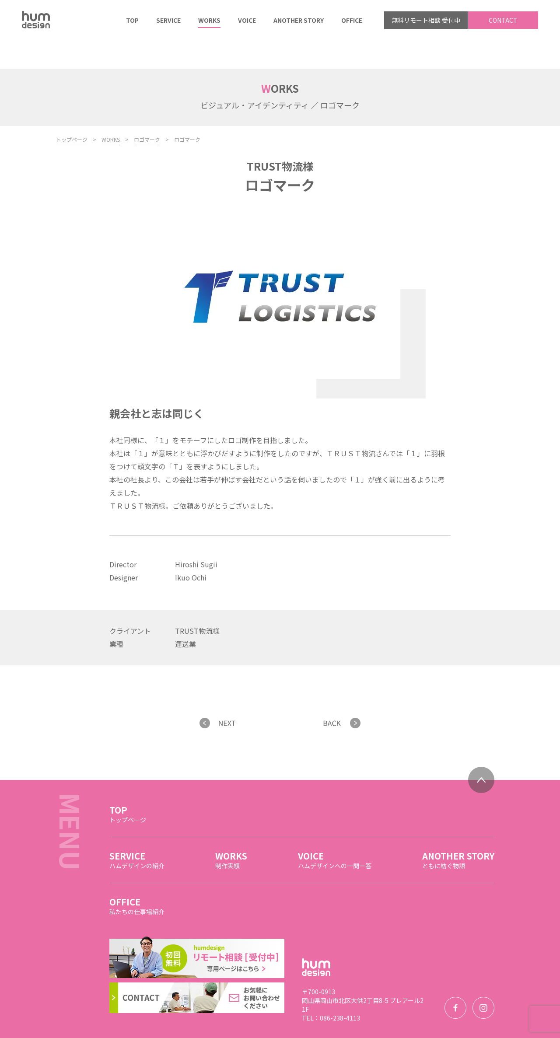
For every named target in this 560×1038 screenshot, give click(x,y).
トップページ (72, 110)
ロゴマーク (147, 110)
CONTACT (503, 20)
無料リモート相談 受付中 (426, 20)
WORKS (111, 110)
